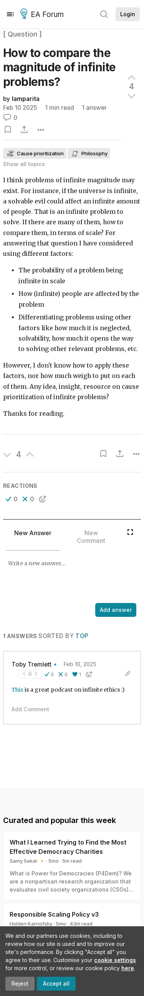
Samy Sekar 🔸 (27, 861)
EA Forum (43, 14)
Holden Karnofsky (31, 923)
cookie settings (115, 960)
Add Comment (30, 709)
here (127, 968)
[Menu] (10, 14)
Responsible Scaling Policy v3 (54, 914)
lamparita (26, 98)
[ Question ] (22, 34)
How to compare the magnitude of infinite (59, 67)
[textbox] (70, 577)
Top (81, 636)
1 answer (94, 107)
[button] (12, 499)
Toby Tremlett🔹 (35, 664)
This (17, 689)
